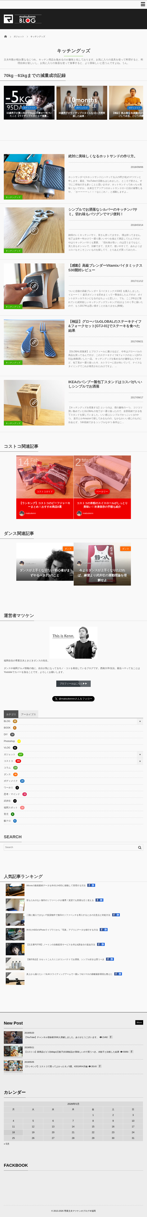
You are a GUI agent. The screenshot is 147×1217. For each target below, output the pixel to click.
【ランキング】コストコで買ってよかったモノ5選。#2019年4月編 (55, 1066)
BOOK (10, 728)
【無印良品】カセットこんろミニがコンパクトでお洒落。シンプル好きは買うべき (65, 959)
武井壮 (10, 801)
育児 (9, 814)
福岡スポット (14, 807)
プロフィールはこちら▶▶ (73, 683)
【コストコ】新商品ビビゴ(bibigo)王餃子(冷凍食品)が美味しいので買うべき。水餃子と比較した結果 (71, 1052)
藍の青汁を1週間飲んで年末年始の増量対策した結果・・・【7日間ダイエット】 (29, 114)
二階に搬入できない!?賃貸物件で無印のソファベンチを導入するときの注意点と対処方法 (68, 915)
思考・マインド (15, 794)
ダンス (68, 548)
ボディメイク (29, 108)
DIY (9, 734)
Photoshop (12, 741)
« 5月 (6, 1144)
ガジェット (13, 754)
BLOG (10, 721)
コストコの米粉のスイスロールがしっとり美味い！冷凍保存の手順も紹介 (102, 505)
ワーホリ (11, 788)
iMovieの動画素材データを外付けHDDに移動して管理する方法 (56, 885)
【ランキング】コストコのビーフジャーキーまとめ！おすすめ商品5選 (44, 505)
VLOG (10, 748)
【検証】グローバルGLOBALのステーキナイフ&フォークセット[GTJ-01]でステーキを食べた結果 (104, 326)
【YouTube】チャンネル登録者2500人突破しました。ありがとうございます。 (61, 1037)
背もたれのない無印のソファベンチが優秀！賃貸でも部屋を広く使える (60, 900)
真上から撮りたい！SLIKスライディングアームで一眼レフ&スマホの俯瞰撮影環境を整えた (69, 974)
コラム (11, 768)
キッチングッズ (13, 197)
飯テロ (10, 821)
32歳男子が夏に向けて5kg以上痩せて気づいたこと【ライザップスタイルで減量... (82, 114)
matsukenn (27, 513)
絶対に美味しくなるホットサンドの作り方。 (102, 156)
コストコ (12, 761)
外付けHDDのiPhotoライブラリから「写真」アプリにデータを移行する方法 (62, 930)
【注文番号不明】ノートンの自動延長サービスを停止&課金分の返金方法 (60, 944)
